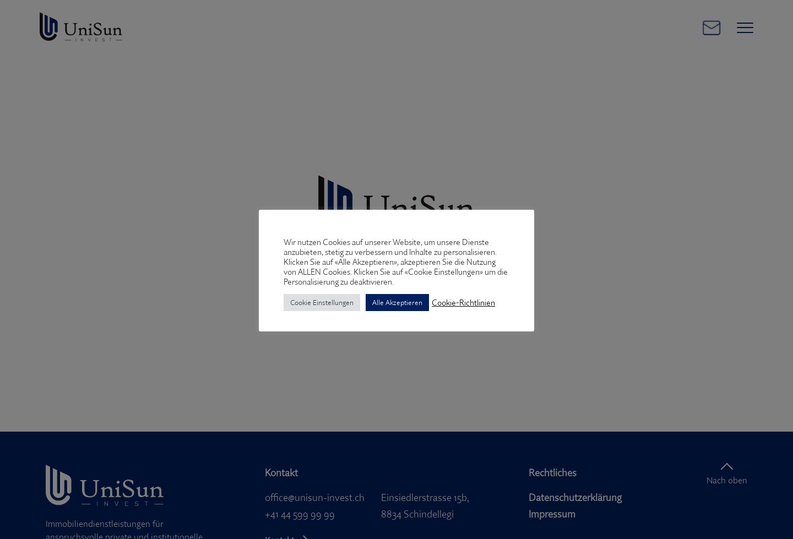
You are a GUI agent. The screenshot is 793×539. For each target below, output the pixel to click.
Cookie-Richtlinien (463, 303)
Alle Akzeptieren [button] (397, 302)
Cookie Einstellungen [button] (322, 302)
